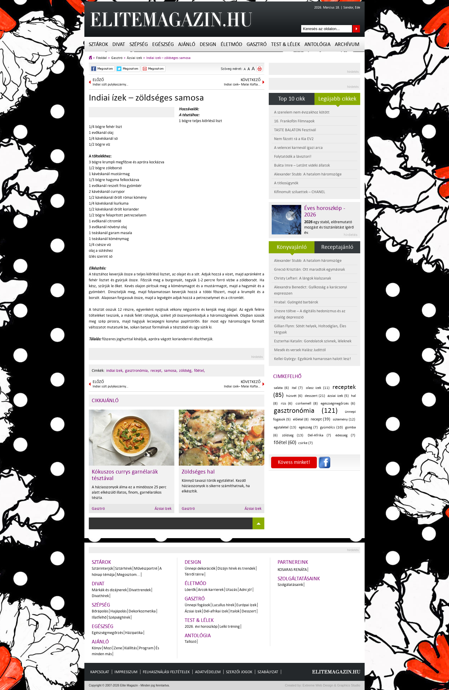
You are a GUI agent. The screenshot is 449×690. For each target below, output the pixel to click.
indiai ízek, (115, 370)
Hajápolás (118, 611)
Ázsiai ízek (134, 58)
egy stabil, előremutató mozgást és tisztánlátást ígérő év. (329, 227)
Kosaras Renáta (292, 569)
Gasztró (257, 44)
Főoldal (101, 58)
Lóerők (190, 589)
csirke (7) (305, 443)
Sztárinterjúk (102, 568)
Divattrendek (140, 590)
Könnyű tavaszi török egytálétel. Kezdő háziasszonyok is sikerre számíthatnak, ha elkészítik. (216, 485)
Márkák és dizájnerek (109, 590)
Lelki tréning (229, 626)
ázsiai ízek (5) (338, 396)
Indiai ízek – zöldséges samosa (168, 58)
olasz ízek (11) (318, 388)
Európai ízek (246, 605)
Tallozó (190, 641)
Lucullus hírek (223, 605)
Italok (235, 611)
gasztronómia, (137, 370)
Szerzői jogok (239, 672)
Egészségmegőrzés (107, 632)
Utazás (231, 589)
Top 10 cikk (291, 99)
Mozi (108, 648)
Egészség (163, 44)
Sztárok (98, 44)
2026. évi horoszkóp (201, 626)
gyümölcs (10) (331, 427)
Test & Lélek (285, 44)
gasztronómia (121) (306, 411)
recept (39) (320, 419)
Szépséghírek (119, 617)
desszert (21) (315, 396)
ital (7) (297, 388)
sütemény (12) (344, 419)
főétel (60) (285, 442)
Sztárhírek (123, 568)
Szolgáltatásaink (299, 578)
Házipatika (134, 632)
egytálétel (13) (285, 427)
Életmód (231, 44)
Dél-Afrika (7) (319, 435)
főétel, (199, 370)
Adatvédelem (208, 672)
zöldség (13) (292, 435)
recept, (156, 370)
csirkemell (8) (307, 403)
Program (146, 648)
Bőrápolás (100, 611)
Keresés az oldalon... (356, 28)
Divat (118, 44)
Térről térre (194, 574)
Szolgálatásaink (290, 584)
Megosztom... (128, 574)
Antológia (317, 44)
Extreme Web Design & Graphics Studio (331, 685)
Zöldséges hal (198, 472)
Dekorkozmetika (142, 611)
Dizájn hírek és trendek (236, 568)
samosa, (171, 370)
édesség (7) (345, 435)
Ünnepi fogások (197, 605)
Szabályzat (268, 672)
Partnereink (293, 562)
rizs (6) (287, 403)
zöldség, (186, 370)
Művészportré (145, 568)
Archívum (347, 44)
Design (208, 44)
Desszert (249, 611)
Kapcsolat (99, 672)
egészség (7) (308, 427)
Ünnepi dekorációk (200, 568)
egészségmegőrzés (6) (338, 403)
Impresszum (125, 672)
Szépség (139, 44)
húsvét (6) (294, 396)
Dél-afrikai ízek (216, 611)
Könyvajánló (292, 247)
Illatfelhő (99, 617)
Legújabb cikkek (337, 99)
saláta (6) (281, 388)
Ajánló (186, 44)
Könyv (96, 648)
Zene (118, 648)
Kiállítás (130, 648)
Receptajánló (337, 247)
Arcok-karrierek (211, 589)
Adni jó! (245, 589)
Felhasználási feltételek (166, 672)
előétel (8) (301, 419)
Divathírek (100, 596)
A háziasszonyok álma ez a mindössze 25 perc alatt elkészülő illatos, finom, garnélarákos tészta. (129, 492)
